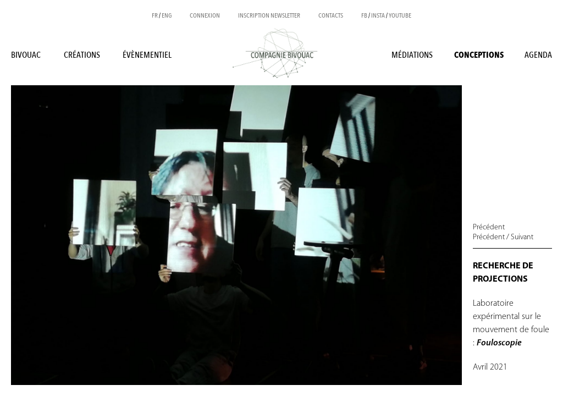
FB (364, 15)
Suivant (522, 237)
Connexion (205, 15)
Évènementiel (147, 55)
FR (155, 15)
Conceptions (479, 55)
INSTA (378, 15)
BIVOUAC (26, 55)
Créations (82, 55)
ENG (167, 15)
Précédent (489, 227)
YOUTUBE (400, 15)
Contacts (330, 15)
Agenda (538, 55)
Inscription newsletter (269, 15)
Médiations (412, 55)
